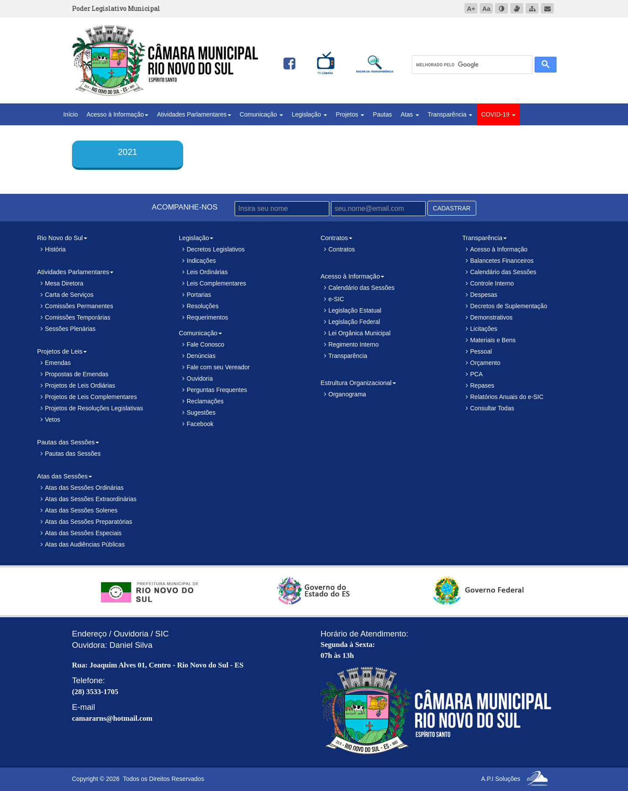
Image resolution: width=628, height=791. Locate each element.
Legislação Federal (354, 321)
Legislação (309, 114)
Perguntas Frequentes (217, 389)
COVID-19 (498, 114)
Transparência (450, 114)
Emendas (58, 362)
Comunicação (261, 114)
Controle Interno (492, 283)
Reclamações (205, 401)
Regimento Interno (353, 344)
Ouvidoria (200, 378)
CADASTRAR (452, 208)
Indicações (201, 260)
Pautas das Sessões (73, 453)
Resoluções (202, 306)
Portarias (199, 294)
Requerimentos (207, 317)
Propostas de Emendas (77, 374)
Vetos (52, 419)
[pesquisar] (471, 65)
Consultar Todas (492, 408)
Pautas (382, 114)
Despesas (483, 294)
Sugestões (201, 412)
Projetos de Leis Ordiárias (80, 385)
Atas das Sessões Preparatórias (88, 521)
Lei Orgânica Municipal (359, 333)
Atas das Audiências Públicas (85, 544)
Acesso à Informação (117, 114)
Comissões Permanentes (79, 306)
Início (70, 114)
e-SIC (336, 299)
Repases (482, 385)
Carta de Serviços (69, 294)
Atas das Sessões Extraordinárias (91, 498)
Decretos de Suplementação (508, 306)
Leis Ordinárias (207, 271)
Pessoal (481, 351)
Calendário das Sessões (361, 287)
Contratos (341, 249)
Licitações (483, 328)
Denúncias (201, 355)
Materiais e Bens (492, 340)
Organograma (347, 394)
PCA (476, 374)
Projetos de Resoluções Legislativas (94, 408)
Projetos (350, 114)
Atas (410, 114)
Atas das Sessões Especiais (83, 533)
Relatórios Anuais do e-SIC (506, 396)
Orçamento (485, 362)
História (55, 249)
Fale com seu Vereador (218, 367)
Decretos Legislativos (216, 249)
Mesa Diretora (64, 283)
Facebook (200, 423)
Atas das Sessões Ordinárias (84, 487)
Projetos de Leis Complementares (91, 396)
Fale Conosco (205, 344)
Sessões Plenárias (70, 328)
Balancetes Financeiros (502, 260)
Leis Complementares (216, 283)
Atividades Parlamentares (194, 114)
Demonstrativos (491, 317)
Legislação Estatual (354, 310)
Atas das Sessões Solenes (81, 510)
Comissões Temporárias (77, 317)
